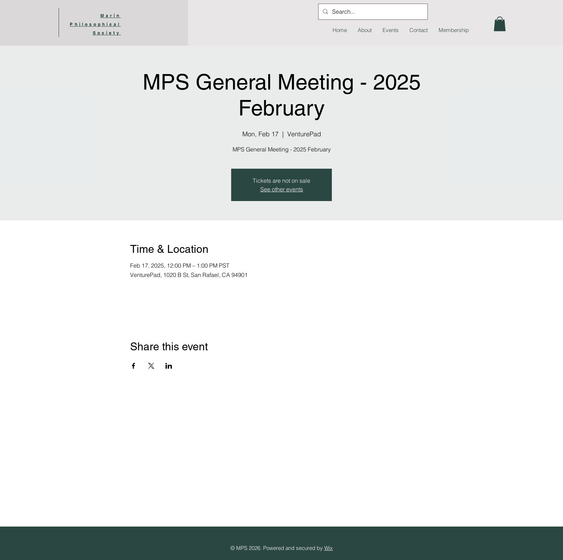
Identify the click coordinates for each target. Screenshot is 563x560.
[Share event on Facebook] (133, 366)
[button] (500, 24)
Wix (328, 548)
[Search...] (372, 11)
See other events (281, 189)
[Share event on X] (151, 366)
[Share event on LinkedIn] (168, 366)
